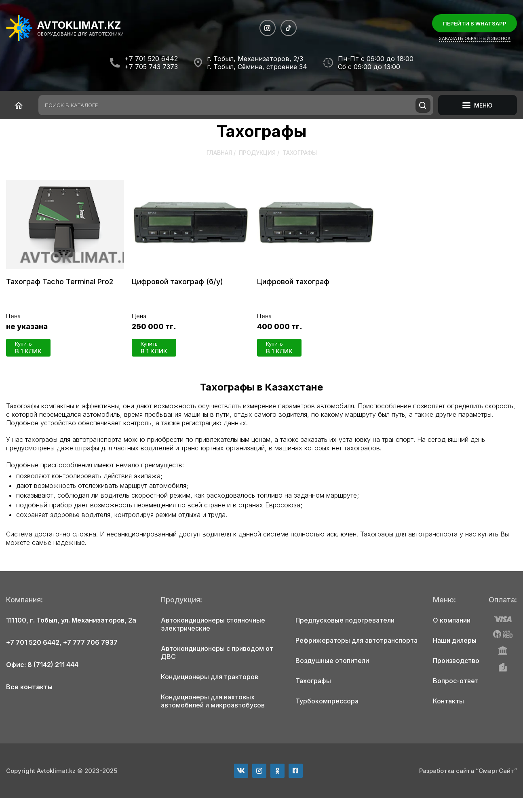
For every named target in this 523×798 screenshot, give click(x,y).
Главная (219, 152)
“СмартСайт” (496, 771)
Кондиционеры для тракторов (209, 677)
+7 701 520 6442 (151, 59)
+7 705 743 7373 (151, 67)
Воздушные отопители (332, 661)
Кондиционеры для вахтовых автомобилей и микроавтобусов (213, 701)
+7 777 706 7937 (90, 642)
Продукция (257, 152)
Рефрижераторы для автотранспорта (356, 640)
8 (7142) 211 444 (52, 665)
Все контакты (29, 687)
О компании (451, 620)
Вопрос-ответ (456, 681)
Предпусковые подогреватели (344, 620)
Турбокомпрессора (327, 701)
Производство (456, 661)
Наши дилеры (455, 640)
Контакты (448, 701)
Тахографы (313, 681)
